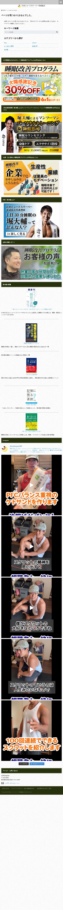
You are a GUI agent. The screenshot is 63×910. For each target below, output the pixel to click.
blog (5, 42)
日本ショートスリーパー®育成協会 (16, 792)
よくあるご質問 (9, 46)
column (34, 42)
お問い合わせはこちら (12, 783)
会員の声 (34, 46)
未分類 (6, 49)
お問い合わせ (48, 2)
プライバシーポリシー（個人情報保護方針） (23, 788)
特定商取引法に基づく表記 (44, 788)
